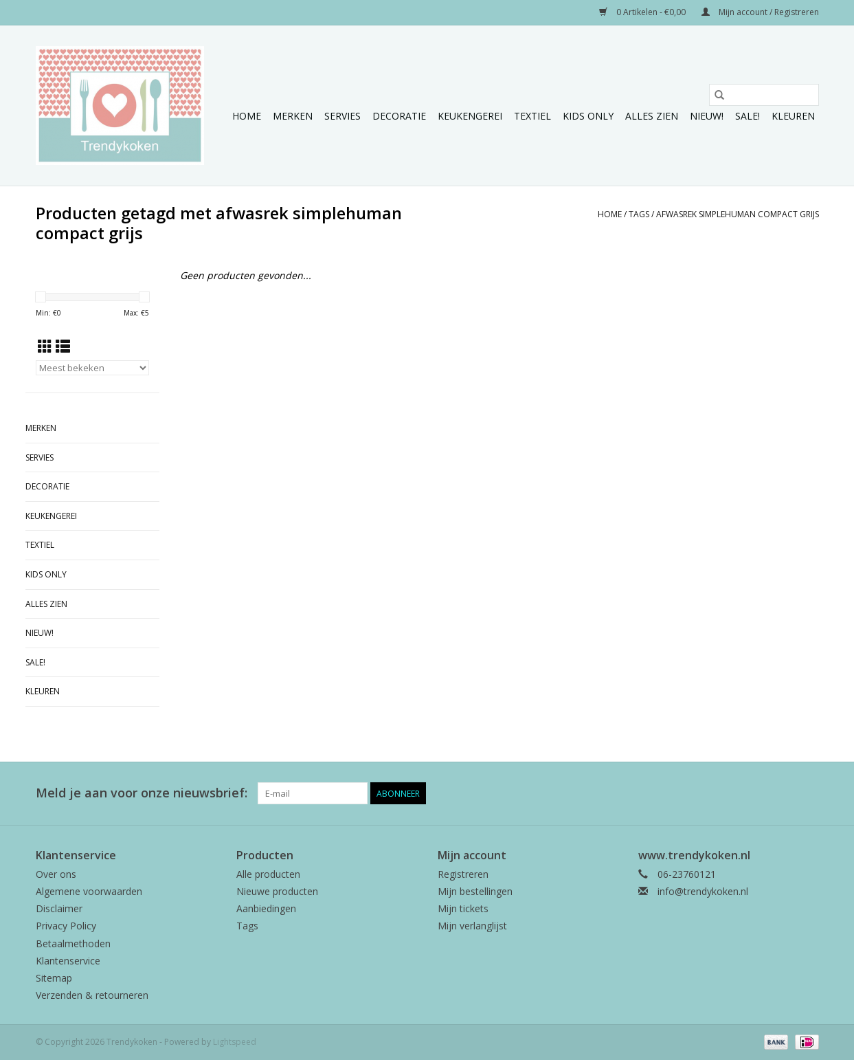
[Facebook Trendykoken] (758, 793)
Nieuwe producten (277, 891)
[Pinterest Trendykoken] (783, 793)
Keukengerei (470, 115)
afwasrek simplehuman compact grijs (737, 214)
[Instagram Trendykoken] (808, 793)
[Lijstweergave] (63, 346)
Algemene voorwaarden (89, 891)
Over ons (56, 874)
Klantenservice (68, 960)
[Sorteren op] (92, 367)
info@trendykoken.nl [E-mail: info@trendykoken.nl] (703, 891)
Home (246, 115)
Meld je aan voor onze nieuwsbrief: (141, 793)
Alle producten (268, 874)
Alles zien (651, 115)
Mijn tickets (463, 908)
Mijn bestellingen (475, 891)
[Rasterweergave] (45, 346)
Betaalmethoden (73, 943)
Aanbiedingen (266, 908)
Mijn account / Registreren (760, 12)
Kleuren (793, 115)
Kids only (588, 115)
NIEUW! (706, 115)
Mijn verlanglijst (472, 925)
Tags (639, 214)
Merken (293, 115)
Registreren (463, 874)
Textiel (532, 115)
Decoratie (399, 115)
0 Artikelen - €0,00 (643, 12)
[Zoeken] (764, 95)
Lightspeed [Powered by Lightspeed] (234, 1042)
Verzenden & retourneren (92, 995)
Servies (342, 115)
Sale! (747, 115)
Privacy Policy (66, 925)
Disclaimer (59, 908)
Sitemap (54, 977)
